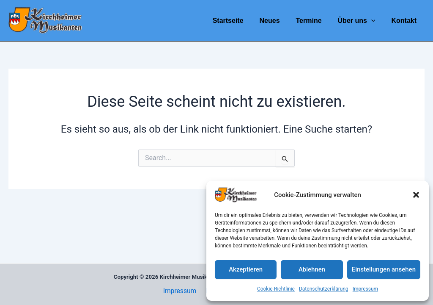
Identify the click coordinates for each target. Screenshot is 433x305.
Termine (315, 20)
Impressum (365, 289)
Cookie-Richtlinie (276, 289)
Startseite (239, 20)
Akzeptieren (246, 269)
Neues (278, 20)
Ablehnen (312, 269)
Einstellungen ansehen (384, 269)
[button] (416, 195)
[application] (375, 20)
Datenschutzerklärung (323, 289)
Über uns (360, 20)
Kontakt (405, 20)
